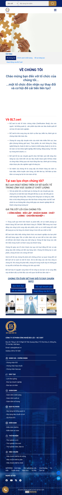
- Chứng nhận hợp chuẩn (14, 366)
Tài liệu (33, 470)
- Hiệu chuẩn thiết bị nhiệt (14, 463)
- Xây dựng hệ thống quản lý (15, 411)
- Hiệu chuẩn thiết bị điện (14, 460)
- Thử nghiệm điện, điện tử (15, 447)
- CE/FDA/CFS (10, 418)
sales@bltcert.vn (16, 348)
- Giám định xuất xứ (12, 398)
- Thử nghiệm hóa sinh (13, 443)
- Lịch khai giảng (11, 379)
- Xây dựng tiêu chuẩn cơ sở (15, 414)
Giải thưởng (43, 468)
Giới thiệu (17, 468)
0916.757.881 (16, 351)
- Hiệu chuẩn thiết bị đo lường (16, 456)
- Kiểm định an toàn (12, 430)
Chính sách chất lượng (25, 58)
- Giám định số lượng (13, 401)
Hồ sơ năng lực (39, 58)
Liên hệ (41, 470)
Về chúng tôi (11, 58)
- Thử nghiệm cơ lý (12, 440)
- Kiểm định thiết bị (12, 427)
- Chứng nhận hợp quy (13, 369)
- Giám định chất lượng (13, 395)
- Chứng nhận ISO (12, 362)
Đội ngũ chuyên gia (44, 286)
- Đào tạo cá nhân (12, 385)
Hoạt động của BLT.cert (15, 62)
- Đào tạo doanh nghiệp (14, 382)
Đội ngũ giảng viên (30, 468)
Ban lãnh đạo (18, 286)
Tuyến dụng (15, 470)
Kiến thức (25, 470)
